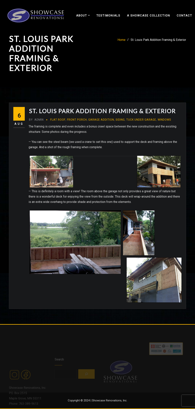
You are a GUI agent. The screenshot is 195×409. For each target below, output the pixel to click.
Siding (120, 125)
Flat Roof (58, 125)
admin (36, 125)
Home (121, 41)
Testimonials (108, 15)
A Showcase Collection (148, 15)
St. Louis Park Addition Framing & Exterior (158, 41)
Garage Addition (101, 125)
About (83, 15)
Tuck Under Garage (141, 125)
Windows (164, 125)
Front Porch (77, 125)
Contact (184, 15)
